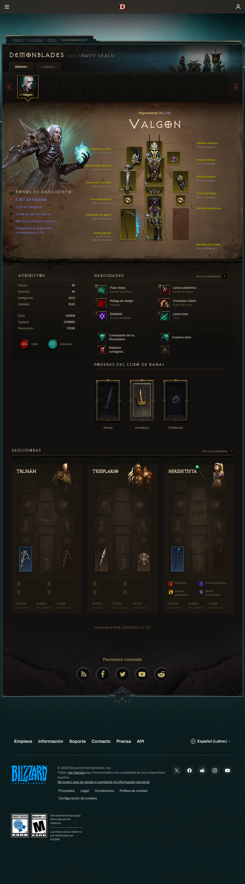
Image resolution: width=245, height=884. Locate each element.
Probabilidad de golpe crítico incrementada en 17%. (31, 230)
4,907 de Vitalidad (29, 200)
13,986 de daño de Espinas (31, 214)
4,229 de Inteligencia (27, 207)
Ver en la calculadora (211, 276)
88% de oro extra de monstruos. (34, 221)
